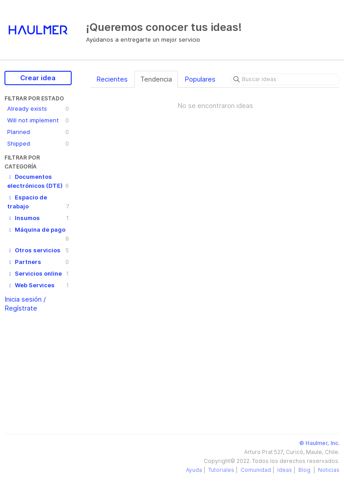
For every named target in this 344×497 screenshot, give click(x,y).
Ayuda (194, 470)
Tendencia (156, 79)
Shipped (38, 143)
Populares (200, 79)
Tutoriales (221, 470)
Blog (305, 470)
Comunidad (256, 470)
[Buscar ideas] (285, 79)
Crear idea (38, 77)
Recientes (112, 79)
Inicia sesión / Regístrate (25, 303)
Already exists (38, 108)
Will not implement (38, 120)
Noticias (329, 470)
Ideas (284, 470)
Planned (38, 131)
